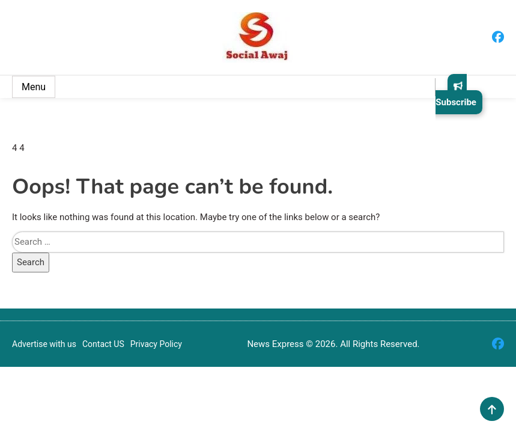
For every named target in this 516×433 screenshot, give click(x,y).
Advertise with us (44, 344)
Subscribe (456, 94)
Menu (34, 87)
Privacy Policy (156, 344)
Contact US (103, 344)
